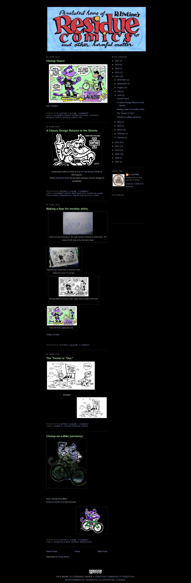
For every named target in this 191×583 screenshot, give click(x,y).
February (121, 133)
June (119, 95)
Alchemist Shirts (62, 178)
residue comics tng (72, 117)
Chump (57, 426)
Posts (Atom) (63, 557)
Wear (48, 499)
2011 (117, 146)
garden (74, 542)
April (119, 126)
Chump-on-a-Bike (80, 115)
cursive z (94, 115)
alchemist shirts (62, 115)
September (122, 83)
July (119, 91)
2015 (117, 68)
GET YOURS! (52, 106)
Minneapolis (66, 195)
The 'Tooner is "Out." (59, 358)
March (120, 130)
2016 (117, 65)
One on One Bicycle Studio (88, 172)
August (120, 87)
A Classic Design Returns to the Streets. (72, 130)
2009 (117, 154)
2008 (117, 158)
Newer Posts (51, 551)
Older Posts (102, 551)
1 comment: (83, 113)
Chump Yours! (55, 60)
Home (77, 551)
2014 (117, 72)
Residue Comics (54, 117)
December (122, 80)
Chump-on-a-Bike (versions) (64, 436)
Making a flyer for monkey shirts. (67, 208)
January (121, 137)
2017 (117, 61)
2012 (117, 142)
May (119, 122)
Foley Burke (52, 195)
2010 (117, 150)
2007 (117, 162)
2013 (117, 76)
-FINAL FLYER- (53, 335)
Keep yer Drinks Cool (55, 502)
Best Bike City (79, 193)
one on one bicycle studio (86, 195)
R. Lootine (66, 426)
